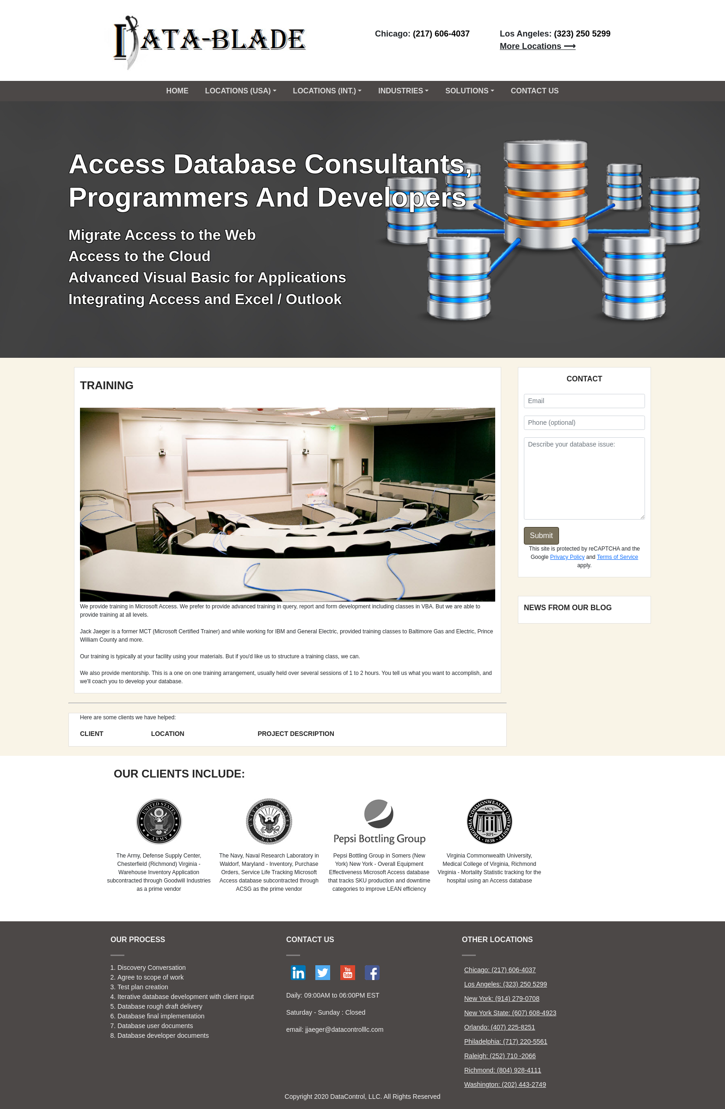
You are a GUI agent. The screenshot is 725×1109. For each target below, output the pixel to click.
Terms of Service (617, 557)
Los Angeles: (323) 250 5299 (505, 984)
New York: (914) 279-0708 (502, 998)
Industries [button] (400, 91)
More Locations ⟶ (538, 46)
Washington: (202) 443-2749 (505, 1084)
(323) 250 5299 (582, 33)
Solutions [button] (466, 91)
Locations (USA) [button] (238, 91)
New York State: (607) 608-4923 (510, 1013)
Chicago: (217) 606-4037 (500, 970)
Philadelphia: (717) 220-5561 (505, 1041)
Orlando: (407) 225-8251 (499, 1027)
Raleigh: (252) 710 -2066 (500, 1056)
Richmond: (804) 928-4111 (502, 1070)
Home (177, 91)
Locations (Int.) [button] (324, 91)
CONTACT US (535, 91)
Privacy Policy (567, 557)
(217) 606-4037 (441, 33)
